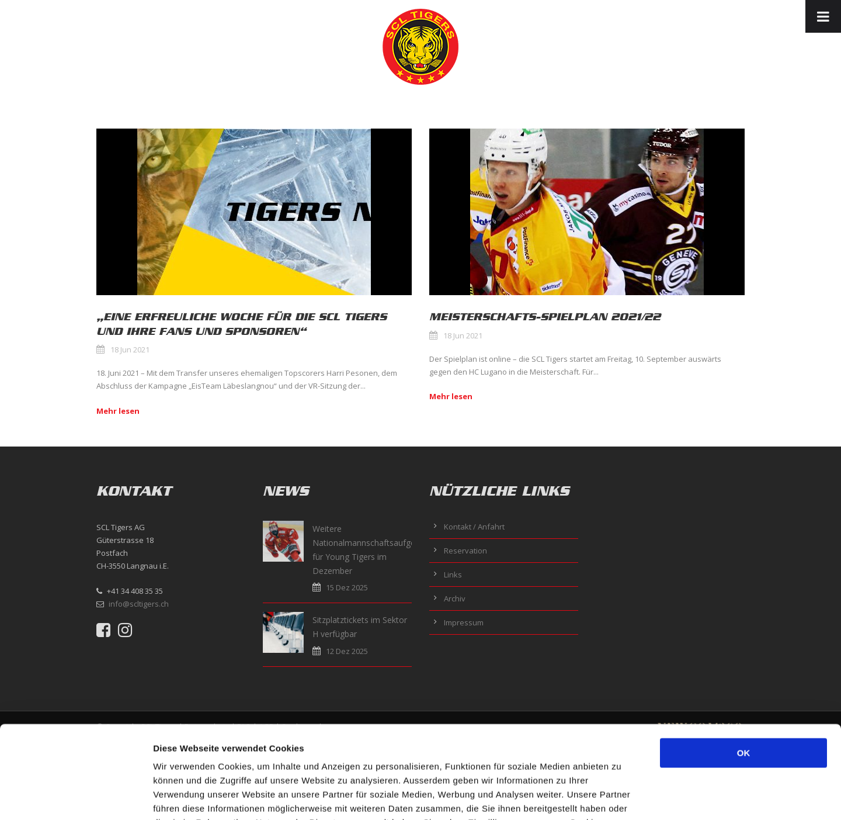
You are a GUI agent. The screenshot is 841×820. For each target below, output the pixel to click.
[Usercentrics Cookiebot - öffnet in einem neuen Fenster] (76, 797)
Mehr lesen (118, 411)
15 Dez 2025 (347, 587)
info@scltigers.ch (139, 603)
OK (743, 666)
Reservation (465, 550)
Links (453, 574)
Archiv (454, 598)
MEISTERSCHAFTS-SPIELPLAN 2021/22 (545, 316)
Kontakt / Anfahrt (474, 526)
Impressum (464, 622)
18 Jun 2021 (130, 349)
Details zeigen (621, 797)
